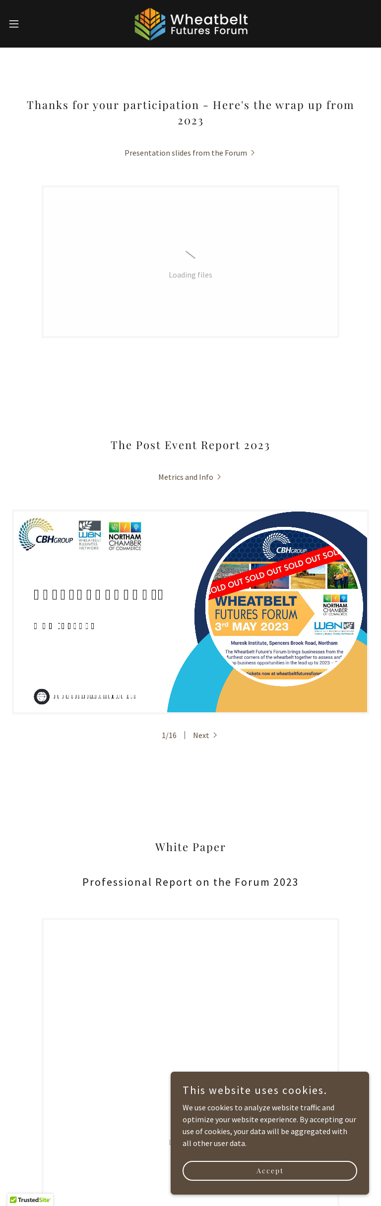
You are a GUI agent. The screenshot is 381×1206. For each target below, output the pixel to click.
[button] (32, 24)
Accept (270, 1170)
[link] (190, 24)
